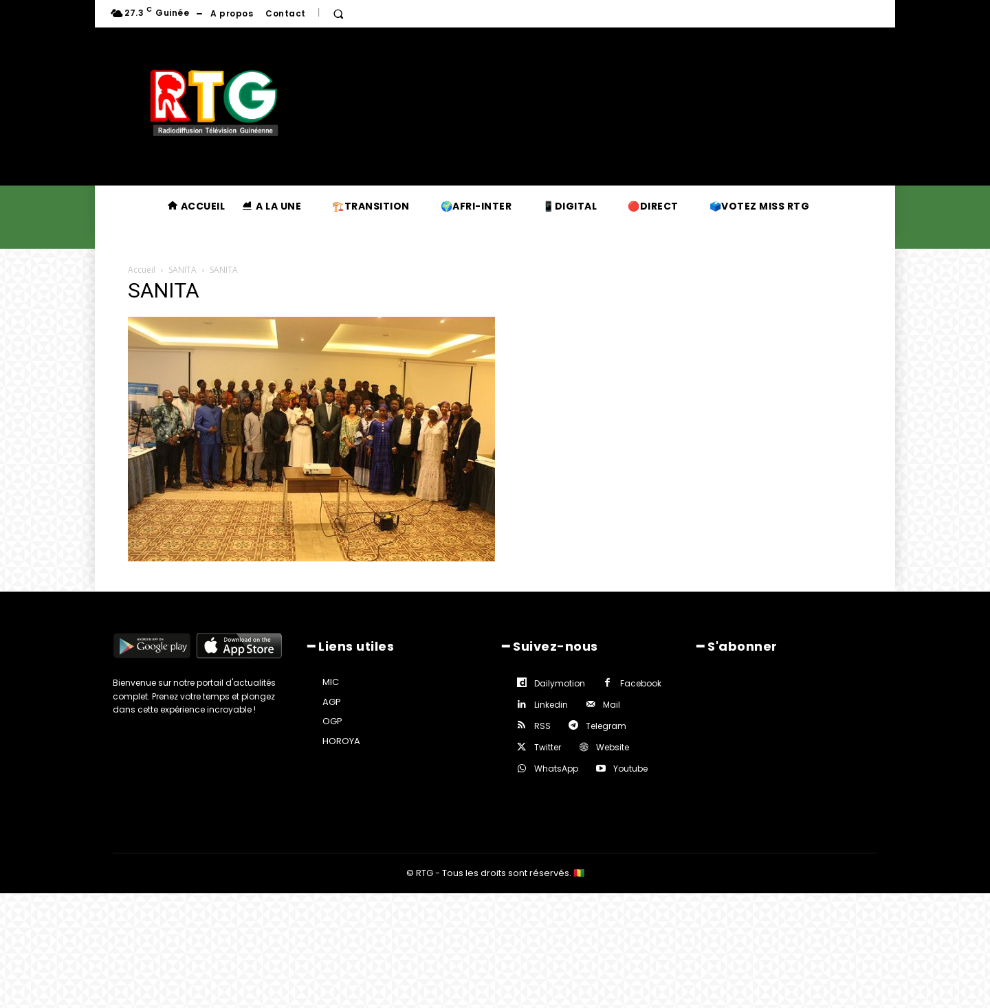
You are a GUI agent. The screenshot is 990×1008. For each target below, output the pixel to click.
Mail (611, 704)
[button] (338, 13)
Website (612, 747)
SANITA (182, 270)
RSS (542, 726)
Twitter (547, 747)
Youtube (630, 768)
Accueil (141, 270)
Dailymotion (559, 683)
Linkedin (551, 704)
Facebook (640, 683)
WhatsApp (556, 768)
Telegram (606, 726)
